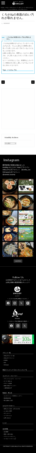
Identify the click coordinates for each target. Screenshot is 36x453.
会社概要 (6, 431)
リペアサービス (8, 415)
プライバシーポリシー (9, 436)
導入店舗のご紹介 (8, 400)
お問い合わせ (7, 418)
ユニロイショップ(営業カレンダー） (13, 396)
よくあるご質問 (8, 411)
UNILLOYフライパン (9, 358)
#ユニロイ (13, 167)
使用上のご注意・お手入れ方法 (12, 408)
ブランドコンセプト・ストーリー (12, 378)
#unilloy (5, 167)
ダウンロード (7, 413)
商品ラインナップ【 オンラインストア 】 (15, 370)
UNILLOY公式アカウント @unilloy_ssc (16, 169)
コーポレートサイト (10, 438)
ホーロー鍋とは (8, 381)
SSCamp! (6, 365)
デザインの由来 (8, 383)
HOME (2, 7)
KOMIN (5, 360)
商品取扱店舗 (7, 398)
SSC (5, 362)
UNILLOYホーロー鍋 (9, 355)
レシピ (5, 423)
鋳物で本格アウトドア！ (10, 385)
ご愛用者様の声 (8, 388)
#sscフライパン (23, 167)
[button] (18, 38)
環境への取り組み (8, 434)
